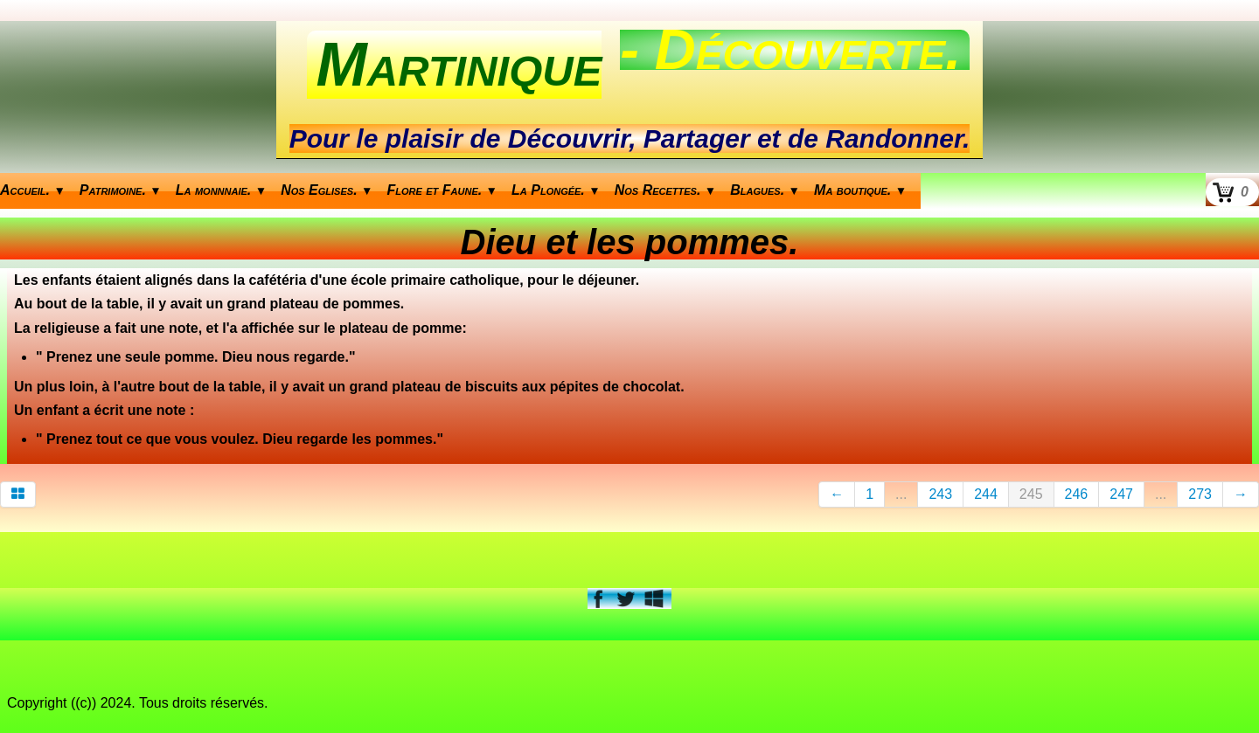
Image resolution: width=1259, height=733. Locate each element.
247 (1121, 494)
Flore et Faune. (442, 190)
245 (1031, 494)
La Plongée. (556, 190)
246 (1077, 494)
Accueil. (33, 190)
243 (940, 494)
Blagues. (765, 190)
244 (986, 494)
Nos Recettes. (666, 190)
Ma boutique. (860, 190)
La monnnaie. (221, 190)
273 (1200, 494)
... (901, 494)
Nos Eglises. (326, 190)
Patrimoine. (121, 190)
